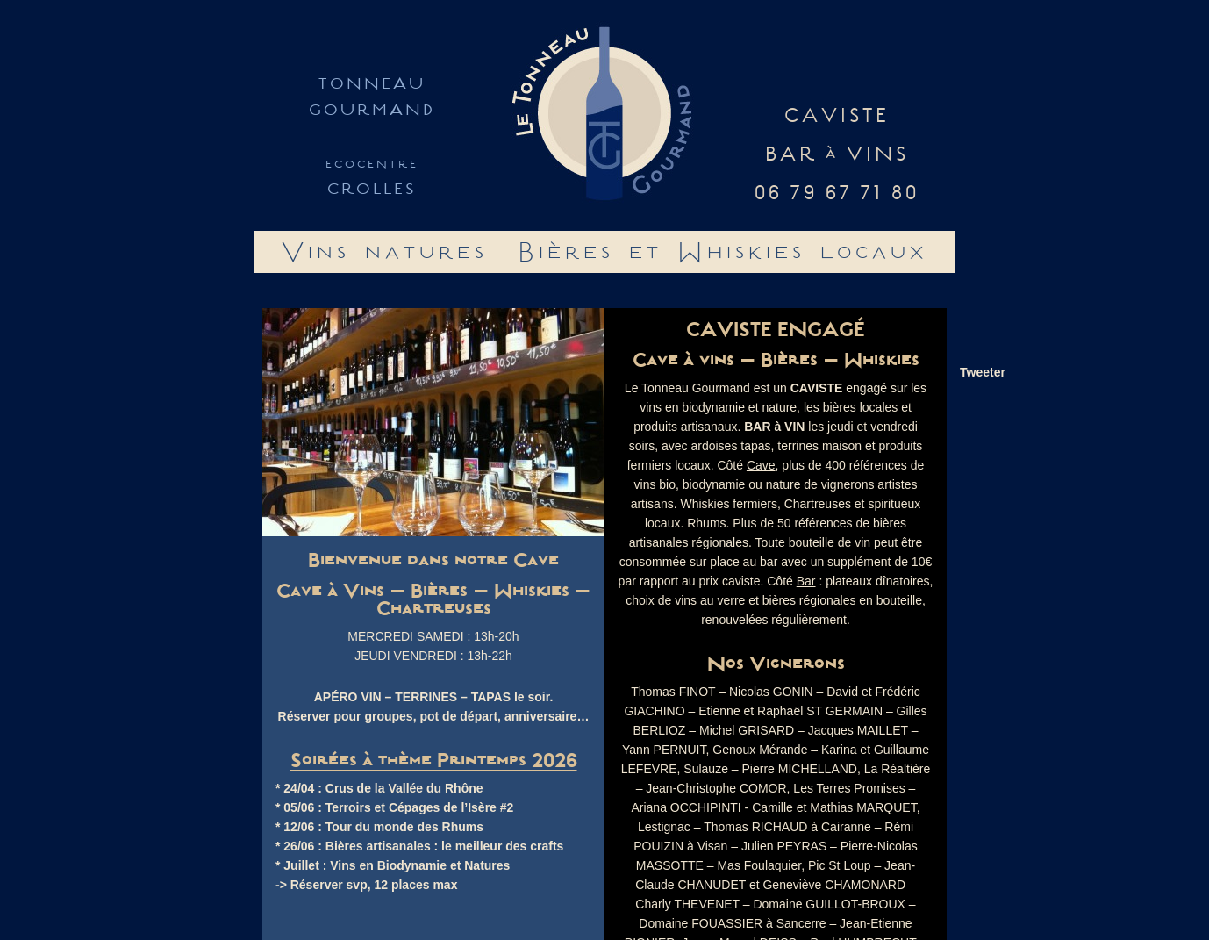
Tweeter (982, 372)
